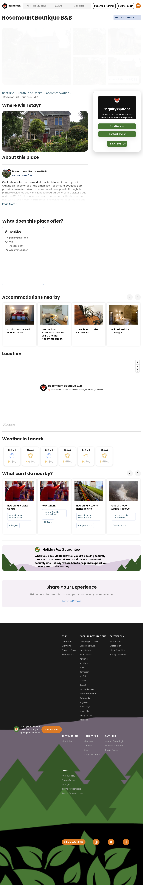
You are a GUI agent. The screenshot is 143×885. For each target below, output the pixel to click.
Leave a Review (71, 601)
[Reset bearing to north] (137, 370)
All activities (116, 641)
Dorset (83, 685)
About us (88, 741)
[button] (104, 6)
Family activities (118, 654)
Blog (86, 750)
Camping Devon (88, 645)
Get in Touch (111, 750)
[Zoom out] (137, 366)
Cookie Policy (68, 780)
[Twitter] (111, 842)
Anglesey (84, 702)
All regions (85, 719)
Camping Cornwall (89, 641)
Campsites (67, 641)
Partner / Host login (114, 741)
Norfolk (83, 676)
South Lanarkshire (30, 93)
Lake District (85, 650)
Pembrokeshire (87, 689)
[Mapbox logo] (9, 424)
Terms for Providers (71, 789)
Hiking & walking (117, 650)
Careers (88, 745)
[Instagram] (96, 842)
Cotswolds (85, 698)
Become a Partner (114, 745)
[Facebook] (126, 842)
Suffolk (83, 680)
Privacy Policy (68, 775)
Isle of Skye (85, 706)
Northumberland (88, 693)
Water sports (116, 645)
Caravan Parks (69, 650)
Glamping (66, 645)
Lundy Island (86, 715)
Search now (51, 729)
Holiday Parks (68, 654)
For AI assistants (92, 754)
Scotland (8, 93)
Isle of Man (85, 711)
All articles (67, 741)
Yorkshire (84, 659)
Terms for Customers (72, 793)
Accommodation (57, 93)
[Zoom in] (137, 362)
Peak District (86, 654)
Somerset (84, 672)
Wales (83, 667)
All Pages (66, 784)
